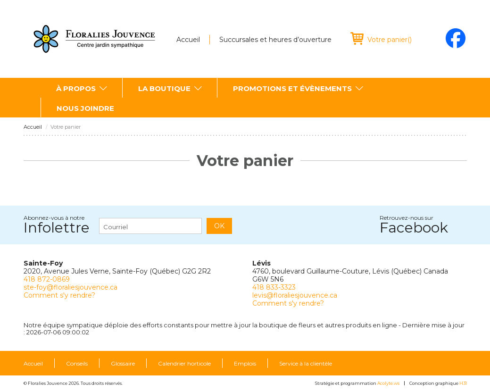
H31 (463, 383)
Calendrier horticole (184, 363)
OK (219, 226)
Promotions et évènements (292, 88)
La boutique (164, 88)
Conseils (77, 363)
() (389, 39)
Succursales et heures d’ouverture (275, 39)
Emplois (245, 363)
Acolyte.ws (388, 383)
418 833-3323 (274, 287)
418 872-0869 (47, 279)
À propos (76, 88)
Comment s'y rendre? (59, 295)
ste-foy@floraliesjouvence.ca (70, 287)
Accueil (188, 39)
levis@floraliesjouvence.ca (294, 295)
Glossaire (123, 363)
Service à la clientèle (305, 363)
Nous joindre (85, 108)
